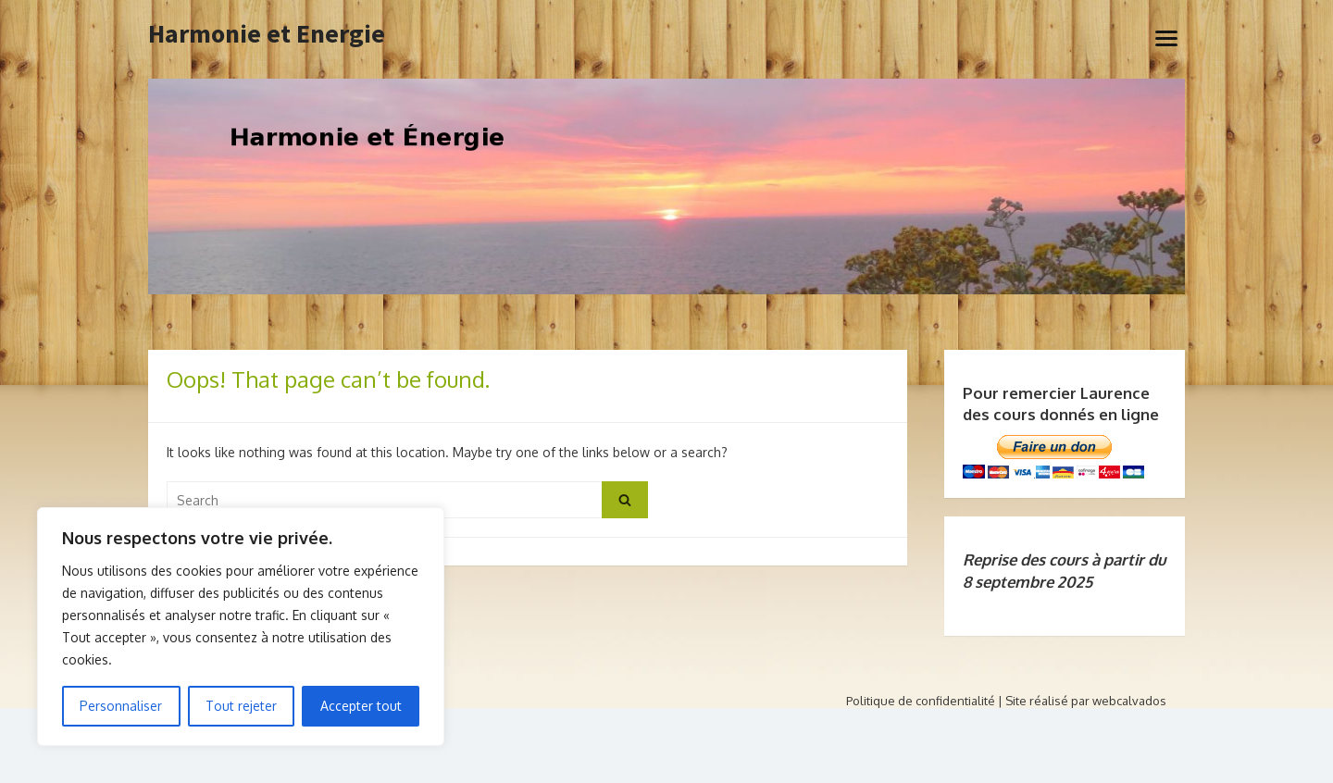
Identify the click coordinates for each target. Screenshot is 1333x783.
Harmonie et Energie (266, 34)
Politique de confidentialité (920, 700)
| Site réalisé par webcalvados (1082, 700)
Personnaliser (121, 706)
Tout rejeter (241, 706)
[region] (240, 626)
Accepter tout (361, 706)
